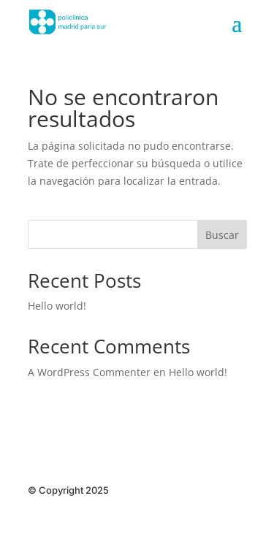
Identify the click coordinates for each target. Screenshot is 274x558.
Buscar (222, 235)
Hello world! (57, 306)
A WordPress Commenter (89, 372)
